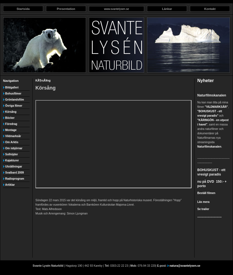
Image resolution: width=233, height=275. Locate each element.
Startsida (23, 9)
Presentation (66, 9)
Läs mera (203, 201)
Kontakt (210, 9)
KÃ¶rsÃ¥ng (42, 80)
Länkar (167, 9)
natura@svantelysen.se (184, 265)
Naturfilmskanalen (209, 146)
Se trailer (203, 209)
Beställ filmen (206, 193)
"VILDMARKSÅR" (216, 106)
